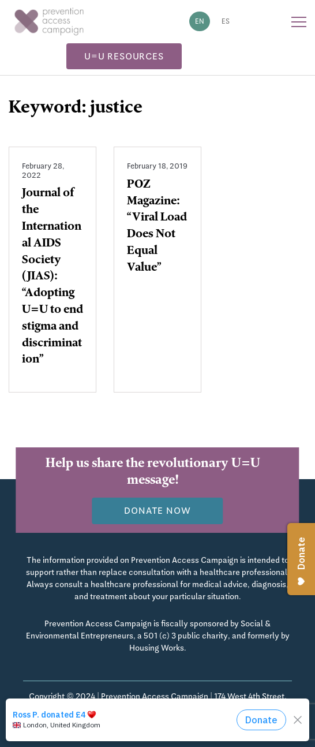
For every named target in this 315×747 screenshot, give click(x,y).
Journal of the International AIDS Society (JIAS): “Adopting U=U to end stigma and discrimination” (52, 277)
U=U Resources (123, 56)
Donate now (157, 510)
